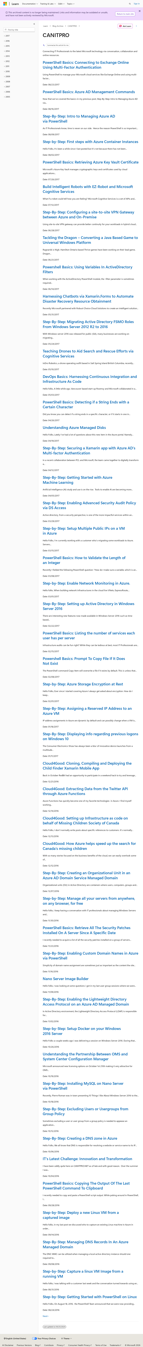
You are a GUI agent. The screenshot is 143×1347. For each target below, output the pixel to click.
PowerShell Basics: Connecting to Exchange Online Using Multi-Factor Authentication (86, 65)
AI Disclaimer (7, 1345)
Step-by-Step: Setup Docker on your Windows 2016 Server (82, 1031)
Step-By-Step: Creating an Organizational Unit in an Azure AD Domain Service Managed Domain (86, 875)
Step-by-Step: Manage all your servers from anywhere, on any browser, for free (89, 901)
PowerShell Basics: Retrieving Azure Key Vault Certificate (91, 161)
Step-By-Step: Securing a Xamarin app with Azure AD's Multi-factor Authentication (89, 450)
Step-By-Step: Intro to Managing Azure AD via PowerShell (79, 118)
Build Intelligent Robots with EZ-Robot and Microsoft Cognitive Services (88, 189)
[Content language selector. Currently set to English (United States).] (15, 1338)
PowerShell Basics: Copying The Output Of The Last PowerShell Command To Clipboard (86, 1185)
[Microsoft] (5, 4)
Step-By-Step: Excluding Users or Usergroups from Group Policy (85, 1111)
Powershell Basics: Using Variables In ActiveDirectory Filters (87, 269)
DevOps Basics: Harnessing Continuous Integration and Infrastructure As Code (90, 379)
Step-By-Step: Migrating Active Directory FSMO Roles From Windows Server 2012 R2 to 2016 (88, 324)
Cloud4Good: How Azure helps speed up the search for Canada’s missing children (89, 846)
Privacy (60, 1345)
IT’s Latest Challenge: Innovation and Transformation (87, 1158)
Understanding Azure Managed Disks (74, 427)
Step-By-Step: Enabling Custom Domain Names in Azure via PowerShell (90, 955)
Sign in (137, 3)
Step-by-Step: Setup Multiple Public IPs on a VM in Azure (84, 531)
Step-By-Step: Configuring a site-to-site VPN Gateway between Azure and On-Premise (88, 214)
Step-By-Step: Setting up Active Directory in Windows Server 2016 (88, 606)
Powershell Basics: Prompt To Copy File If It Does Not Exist (84, 661)
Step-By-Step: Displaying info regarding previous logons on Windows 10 (90, 736)
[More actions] (136, 26)
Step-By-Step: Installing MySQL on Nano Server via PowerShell (83, 1086)
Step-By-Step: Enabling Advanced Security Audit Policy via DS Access (89, 505)
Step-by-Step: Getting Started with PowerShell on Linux (90, 1296)
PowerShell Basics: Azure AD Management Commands (89, 91)
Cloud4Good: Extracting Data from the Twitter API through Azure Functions (85, 791)
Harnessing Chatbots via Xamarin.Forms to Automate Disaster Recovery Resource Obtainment (88, 298)
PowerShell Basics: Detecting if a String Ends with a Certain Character (86, 404)
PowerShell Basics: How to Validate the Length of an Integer (84, 560)
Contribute (48, 1345)
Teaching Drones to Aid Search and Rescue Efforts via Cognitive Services (88, 353)
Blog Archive (58, 26)
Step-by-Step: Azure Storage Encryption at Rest (83, 683)
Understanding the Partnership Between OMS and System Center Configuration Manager (85, 1056)
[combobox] (19, 30)
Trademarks (115, 1345)
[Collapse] (34, 23)
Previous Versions (24, 1345)
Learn (45, 26)
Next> (46, 1316)
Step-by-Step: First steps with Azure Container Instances (90, 141)
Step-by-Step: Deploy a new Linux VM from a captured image (81, 1215)
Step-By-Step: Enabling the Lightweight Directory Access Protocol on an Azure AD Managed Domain (86, 1001)
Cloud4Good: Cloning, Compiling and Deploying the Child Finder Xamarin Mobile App (87, 765)
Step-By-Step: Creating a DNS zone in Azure (80, 1138)
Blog (37, 1345)
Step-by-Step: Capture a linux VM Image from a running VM (83, 1273)
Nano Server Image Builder (66, 978)
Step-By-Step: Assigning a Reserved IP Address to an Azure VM (87, 711)
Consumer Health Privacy (79, 1345)
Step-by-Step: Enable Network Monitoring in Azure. (86, 583)
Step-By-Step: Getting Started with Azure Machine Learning (77, 480)
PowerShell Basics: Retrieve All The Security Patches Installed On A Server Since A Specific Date (86, 930)
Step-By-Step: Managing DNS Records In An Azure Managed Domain (85, 1244)
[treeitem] (19, 36)
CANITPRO (72, 26)
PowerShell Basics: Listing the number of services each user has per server (89, 635)
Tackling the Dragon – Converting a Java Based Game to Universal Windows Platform (90, 240)
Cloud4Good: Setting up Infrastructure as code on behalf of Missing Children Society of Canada (85, 820)
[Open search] (130, 3)
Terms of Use (100, 1345)
